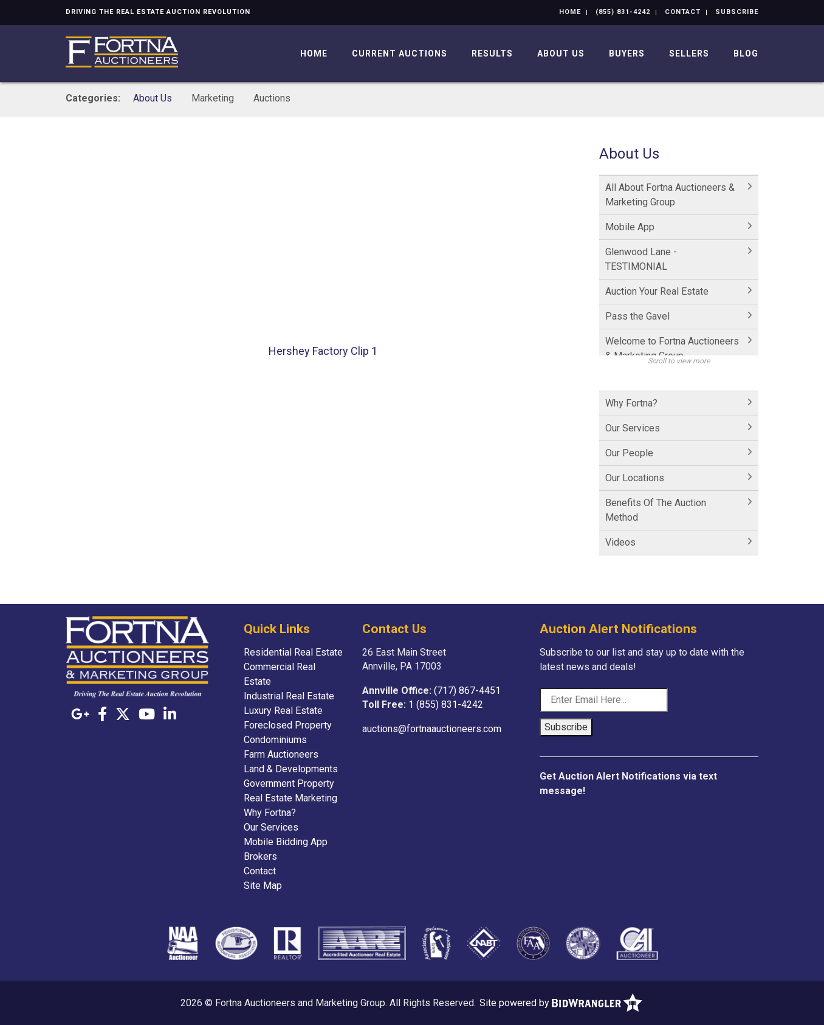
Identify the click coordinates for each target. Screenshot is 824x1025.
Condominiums (275, 740)
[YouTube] (147, 714)
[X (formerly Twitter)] (122, 714)
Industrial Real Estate (289, 696)
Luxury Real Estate (283, 710)
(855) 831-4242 (623, 12)
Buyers (627, 53)
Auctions (271, 98)
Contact (683, 12)
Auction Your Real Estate (657, 291)
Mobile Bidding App (286, 842)
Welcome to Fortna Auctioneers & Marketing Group (672, 348)
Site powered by (560, 1003)
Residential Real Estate (293, 652)
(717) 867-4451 (467, 690)
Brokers (260, 856)
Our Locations (634, 478)
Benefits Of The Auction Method (655, 510)
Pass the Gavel (637, 316)
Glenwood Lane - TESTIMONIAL (641, 259)
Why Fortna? (631, 403)
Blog (745, 53)
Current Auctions (399, 53)
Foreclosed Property (288, 725)
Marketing (212, 98)
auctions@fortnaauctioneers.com (431, 729)
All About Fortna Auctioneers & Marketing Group (670, 195)
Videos (620, 542)
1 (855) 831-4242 (445, 704)
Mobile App (629, 227)
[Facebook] (102, 714)
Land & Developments (291, 769)
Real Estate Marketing (290, 798)
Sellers (689, 53)
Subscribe (736, 12)
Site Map (263, 885)
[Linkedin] (169, 714)
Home (570, 12)
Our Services (632, 428)
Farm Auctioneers (281, 754)
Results (492, 53)
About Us (561, 53)
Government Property (289, 783)
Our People (629, 453)
